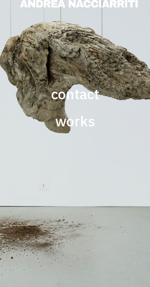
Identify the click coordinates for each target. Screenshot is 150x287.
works (75, 121)
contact (75, 94)
